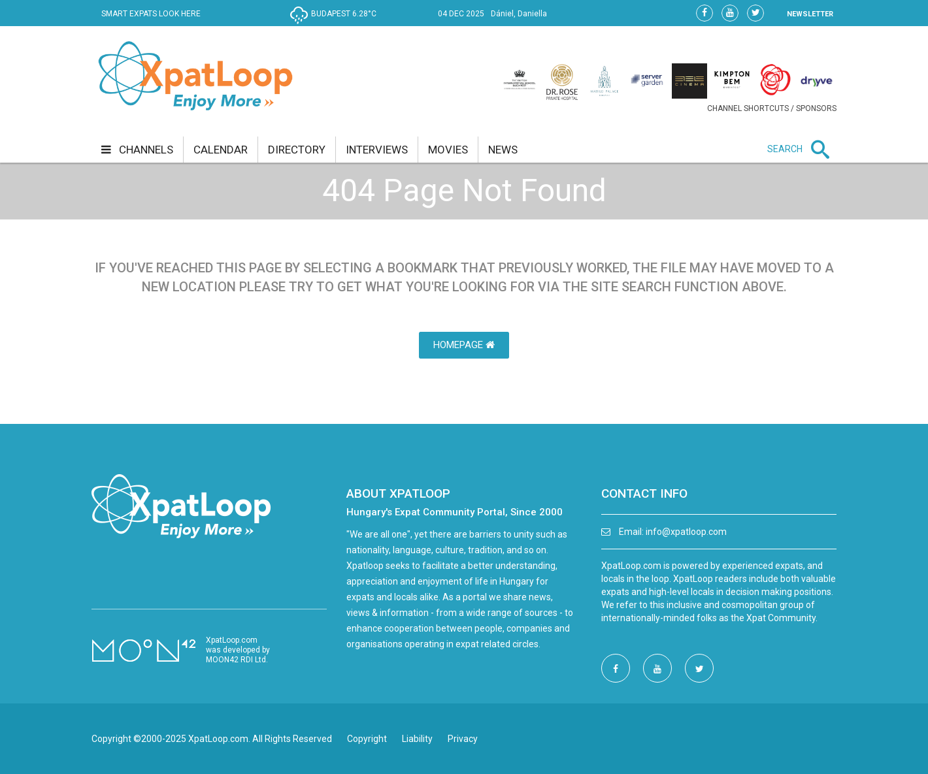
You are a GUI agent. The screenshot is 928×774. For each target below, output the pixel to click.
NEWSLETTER (810, 14)
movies (448, 149)
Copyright (367, 739)
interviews (377, 149)
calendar (220, 149)
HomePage (464, 345)
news (503, 149)
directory (296, 149)
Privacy (463, 739)
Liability (417, 739)
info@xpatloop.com (686, 531)
